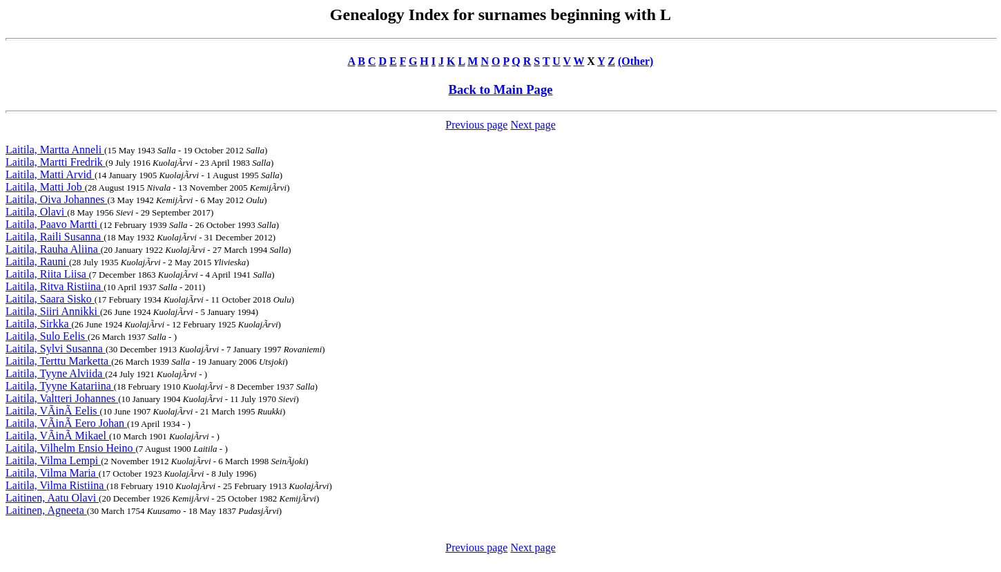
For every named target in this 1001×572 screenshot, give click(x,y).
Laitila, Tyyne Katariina (60, 386)
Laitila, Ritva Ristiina (55, 286)
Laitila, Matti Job (45, 187)
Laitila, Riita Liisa (47, 274)
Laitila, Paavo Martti (53, 224)
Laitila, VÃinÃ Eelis (53, 411)
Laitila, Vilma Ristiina (56, 485)
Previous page (476, 125)
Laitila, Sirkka (39, 324)
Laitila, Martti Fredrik (56, 162)
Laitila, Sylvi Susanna (56, 348)
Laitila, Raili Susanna (55, 236)
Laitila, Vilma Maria (52, 473)
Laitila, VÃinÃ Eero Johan (66, 423)
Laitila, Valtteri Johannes (62, 398)
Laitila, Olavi (36, 212)
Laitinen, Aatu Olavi (52, 498)
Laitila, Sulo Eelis (47, 336)
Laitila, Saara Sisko (50, 299)
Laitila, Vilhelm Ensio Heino (71, 448)
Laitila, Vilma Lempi (53, 460)
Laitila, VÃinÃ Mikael (57, 435)
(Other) (636, 61)
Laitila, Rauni (37, 261)
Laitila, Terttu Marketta (58, 361)
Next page (532, 125)
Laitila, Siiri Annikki (53, 311)
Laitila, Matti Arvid (50, 174)
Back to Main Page (500, 89)
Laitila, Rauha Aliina (53, 249)
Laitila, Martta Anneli (55, 149)
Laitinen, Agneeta (46, 510)
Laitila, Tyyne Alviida (55, 373)
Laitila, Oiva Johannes (57, 199)
